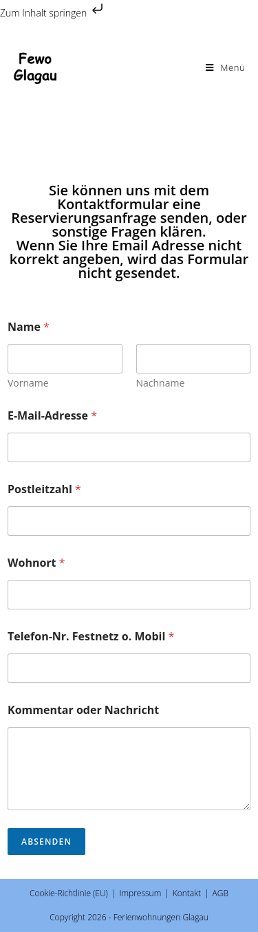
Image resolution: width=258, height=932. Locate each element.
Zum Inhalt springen (53, 12)
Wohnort (36, 563)
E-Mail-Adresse (52, 415)
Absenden (46, 841)
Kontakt (187, 893)
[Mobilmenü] (226, 67)
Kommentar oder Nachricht (83, 710)
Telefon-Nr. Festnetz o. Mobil (91, 636)
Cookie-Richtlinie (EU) (69, 893)
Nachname (160, 383)
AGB (220, 893)
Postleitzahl (44, 489)
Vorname (28, 383)
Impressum (140, 893)
